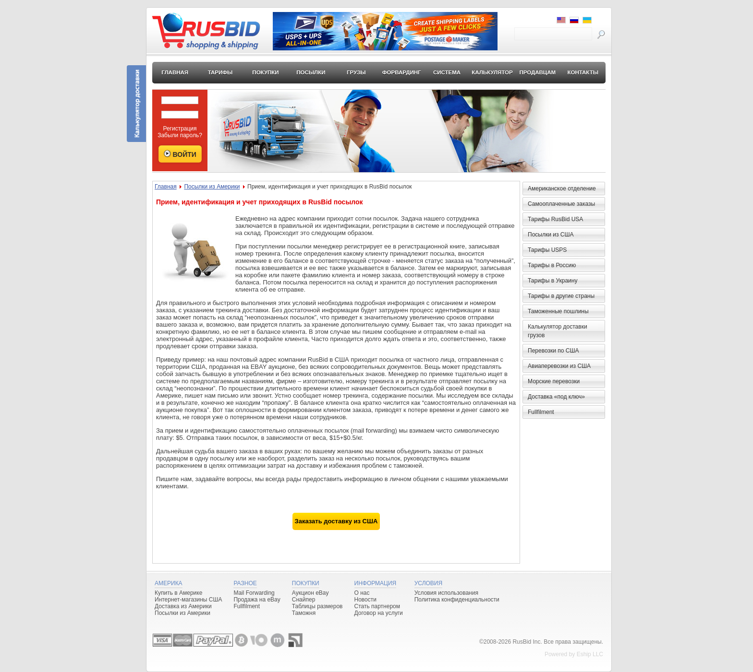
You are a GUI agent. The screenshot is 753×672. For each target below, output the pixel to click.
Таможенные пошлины (558, 311)
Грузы (356, 72)
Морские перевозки (554, 381)
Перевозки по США (553, 350)
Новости (365, 599)
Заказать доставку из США (336, 521)
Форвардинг (401, 72)
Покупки (265, 72)
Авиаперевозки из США (559, 366)
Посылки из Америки (212, 186)
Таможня (304, 613)
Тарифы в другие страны (561, 296)
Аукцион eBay (310, 592)
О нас (362, 592)
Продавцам (537, 72)
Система (447, 72)
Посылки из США (550, 234)
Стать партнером (377, 606)
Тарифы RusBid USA (555, 219)
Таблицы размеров (317, 606)
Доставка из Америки (183, 606)
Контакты (582, 72)
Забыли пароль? (180, 135)
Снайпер (304, 599)
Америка (168, 583)
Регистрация (179, 128)
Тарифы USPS (547, 250)
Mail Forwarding (253, 592)
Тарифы (220, 72)
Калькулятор (492, 72)
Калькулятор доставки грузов (557, 331)
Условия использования (446, 592)
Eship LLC (590, 654)
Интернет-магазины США (188, 599)
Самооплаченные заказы (561, 203)
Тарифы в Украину (552, 280)
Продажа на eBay (256, 599)
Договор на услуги (378, 613)
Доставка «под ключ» (556, 396)
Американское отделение (562, 188)
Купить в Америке (178, 592)
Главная (174, 72)
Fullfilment (541, 412)
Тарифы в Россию (552, 265)
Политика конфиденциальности (456, 599)
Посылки (310, 72)
